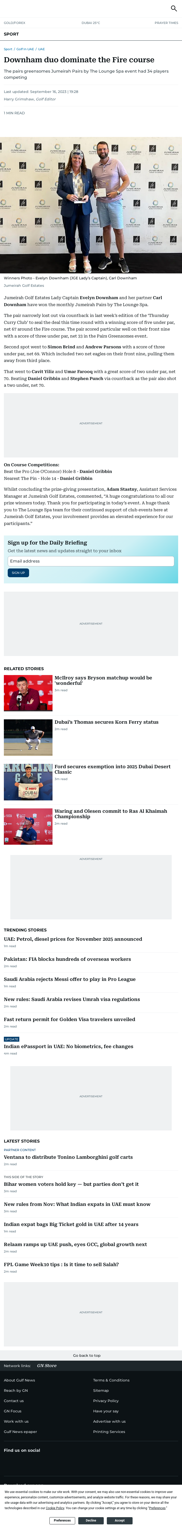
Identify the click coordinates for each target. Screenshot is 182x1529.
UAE (41, 49)
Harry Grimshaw (19, 99)
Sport (8, 49)
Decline (91, 1520)
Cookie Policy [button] (55, 1508)
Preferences (62, 1520)
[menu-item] (16, 1390)
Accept (120, 1520)
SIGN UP (18, 573)
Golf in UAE (25, 49)
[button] (8, 8)
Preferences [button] (157, 1508)
